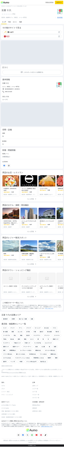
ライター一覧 (35, 394)
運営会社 (5, 440)
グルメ (3, 388)
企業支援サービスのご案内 (8, 414)
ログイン (59, 2)
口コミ (15, 22)
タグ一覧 (34, 391)
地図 (20, 22)
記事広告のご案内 (36, 411)
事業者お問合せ (36, 405)
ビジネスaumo (5, 408)
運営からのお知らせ (14, 440)
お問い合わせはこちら (46, 426)
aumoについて (32, 442)
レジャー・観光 (5, 391)
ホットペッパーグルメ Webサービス (16, 372)
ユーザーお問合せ (38, 440)
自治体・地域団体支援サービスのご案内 (12, 417)
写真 (9, 22)
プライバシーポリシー (55, 440)
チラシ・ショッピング (7, 394)
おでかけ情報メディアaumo (9, 405)
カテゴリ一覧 (35, 397)
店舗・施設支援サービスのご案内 (10, 411)
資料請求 (34, 408)
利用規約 (46, 440)
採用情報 (22, 440)
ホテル (3, 385)
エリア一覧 (35, 388)
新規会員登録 (49, 2)
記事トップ (35, 385)
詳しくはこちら (49, 308)
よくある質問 (29, 440)
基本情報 (59, 17)
